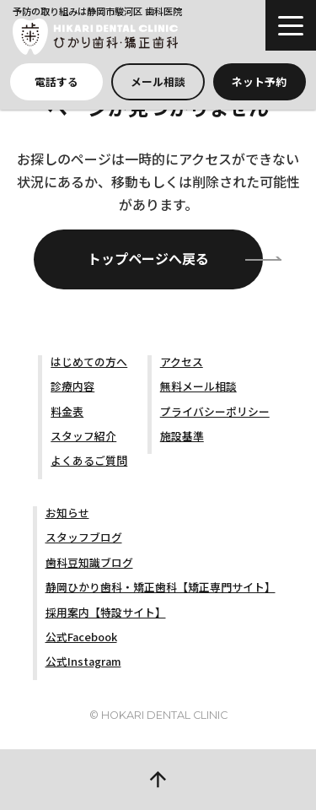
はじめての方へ (89, 362)
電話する (56, 81)
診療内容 (72, 386)
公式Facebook (81, 637)
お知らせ (67, 513)
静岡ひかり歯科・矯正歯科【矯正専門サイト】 (161, 587)
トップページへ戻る (148, 258)
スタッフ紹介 (83, 436)
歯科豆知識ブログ (89, 562)
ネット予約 (259, 81)
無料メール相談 (198, 386)
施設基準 (182, 436)
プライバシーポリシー (215, 411)
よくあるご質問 (89, 460)
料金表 (67, 411)
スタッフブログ (84, 537)
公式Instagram (83, 661)
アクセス (181, 362)
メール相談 (158, 81)
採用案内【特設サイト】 (106, 612)
